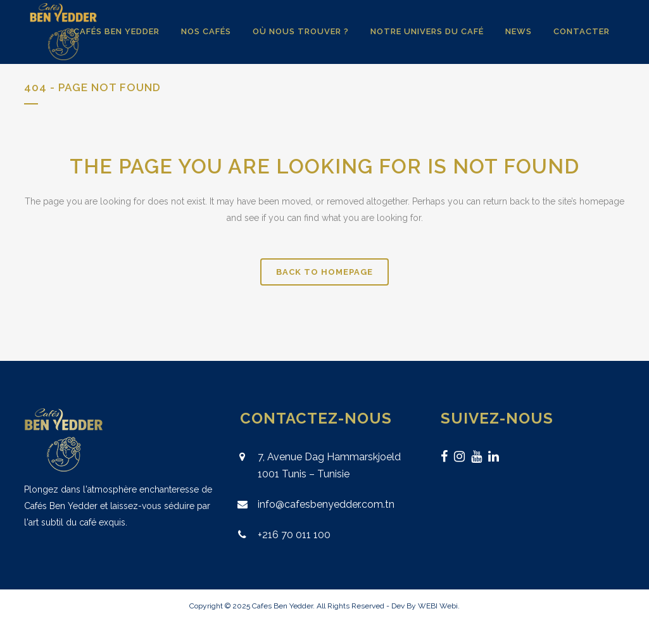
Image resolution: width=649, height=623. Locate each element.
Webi (448, 605)
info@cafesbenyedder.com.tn (326, 504)
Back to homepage (324, 272)
